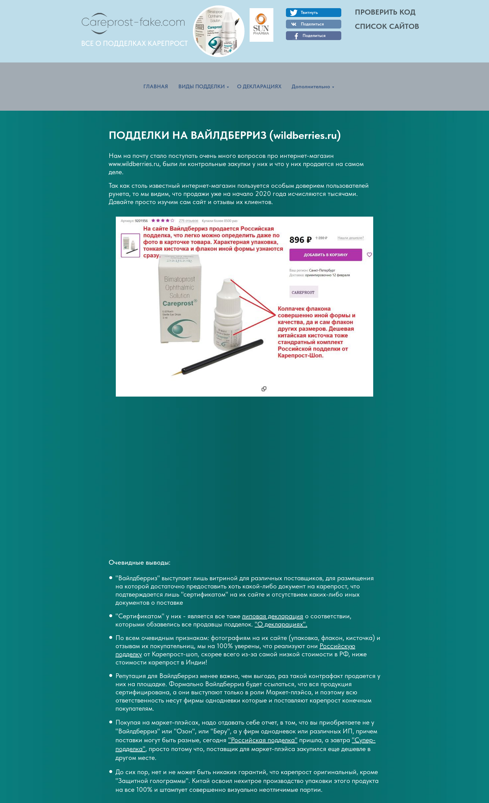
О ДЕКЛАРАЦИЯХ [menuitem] (259, 86)
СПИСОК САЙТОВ (387, 26)
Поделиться (314, 35)
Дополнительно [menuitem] (311, 86)
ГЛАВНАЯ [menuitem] (155, 86)
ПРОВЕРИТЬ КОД (385, 11)
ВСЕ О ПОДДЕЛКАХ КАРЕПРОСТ (134, 43)
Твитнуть (309, 12)
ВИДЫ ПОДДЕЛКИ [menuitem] (201, 86)
